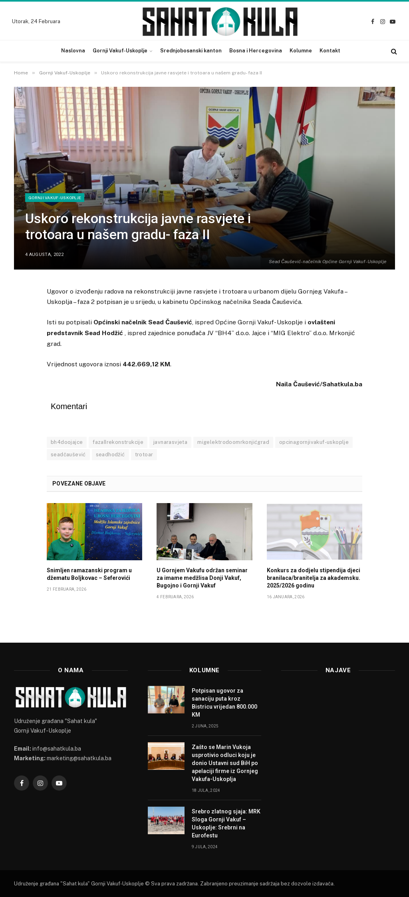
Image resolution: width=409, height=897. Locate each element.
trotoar (144, 454)
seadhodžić (110, 454)
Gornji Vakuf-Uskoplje (120, 51)
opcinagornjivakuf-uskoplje (314, 442)
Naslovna (73, 51)
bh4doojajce (67, 442)
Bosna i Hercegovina (255, 51)
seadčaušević (68, 454)
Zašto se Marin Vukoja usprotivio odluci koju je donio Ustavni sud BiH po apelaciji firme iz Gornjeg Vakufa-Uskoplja (225, 763)
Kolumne (301, 51)
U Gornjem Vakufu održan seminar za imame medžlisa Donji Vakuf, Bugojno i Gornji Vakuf (202, 578)
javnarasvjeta (170, 442)
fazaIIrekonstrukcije (118, 442)
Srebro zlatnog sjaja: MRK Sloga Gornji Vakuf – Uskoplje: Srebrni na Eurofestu (226, 823)
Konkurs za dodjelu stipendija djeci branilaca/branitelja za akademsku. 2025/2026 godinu (313, 578)
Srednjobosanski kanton (191, 51)
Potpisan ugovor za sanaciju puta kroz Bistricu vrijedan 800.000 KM (224, 702)
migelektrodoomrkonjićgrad (233, 442)
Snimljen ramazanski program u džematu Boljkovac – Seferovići (89, 574)
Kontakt (330, 51)
